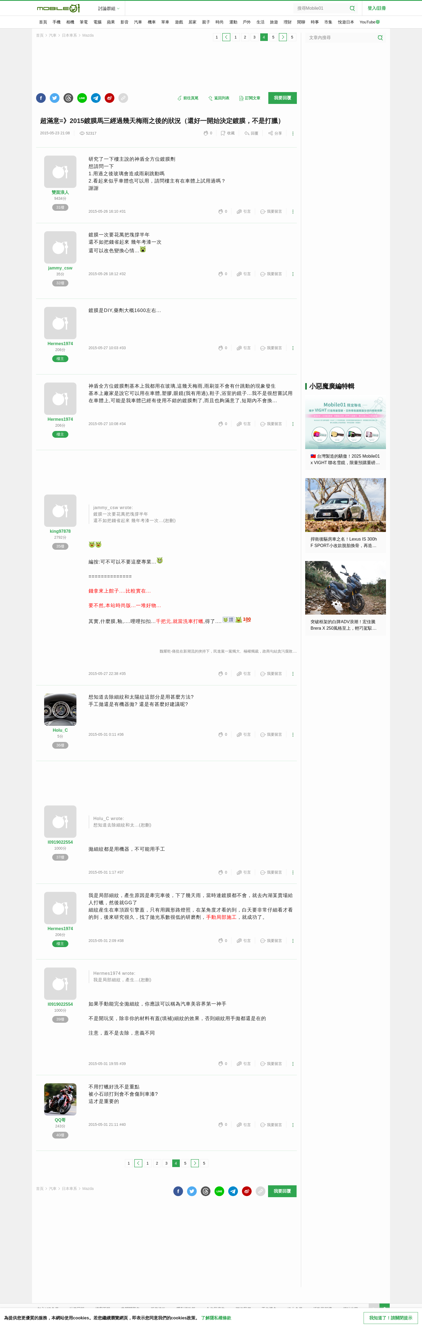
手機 (56, 22)
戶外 (247, 22)
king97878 (60, 531)
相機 (70, 22)
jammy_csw (60, 268)
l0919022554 (60, 842)
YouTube (370, 22)
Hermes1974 (60, 343)
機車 (152, 22)
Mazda (88, 35)
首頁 (43, 22)
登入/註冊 (377, 8)
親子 (206, 22)
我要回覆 (282, 98)
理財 (288, 22)
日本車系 (69, 35)
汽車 (138, 22)
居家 (192, 22)
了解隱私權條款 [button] (216, 1318)
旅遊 (274, 22)
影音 (125, 22)
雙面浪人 (60, 192)
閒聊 (301, 22)
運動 (233, 22)
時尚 (220, 22)
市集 (328, 22)
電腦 (97, 22)
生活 (260, 22)
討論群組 (106, 8)
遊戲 (179, 22)
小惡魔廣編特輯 (331, 386)
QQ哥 (60, 1120)
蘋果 (111, 22)
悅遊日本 (346, 22)
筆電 (84, 22)
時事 (315, 22)
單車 (165, 22)
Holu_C (60, 730)
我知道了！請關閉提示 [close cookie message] (390, 1318)
